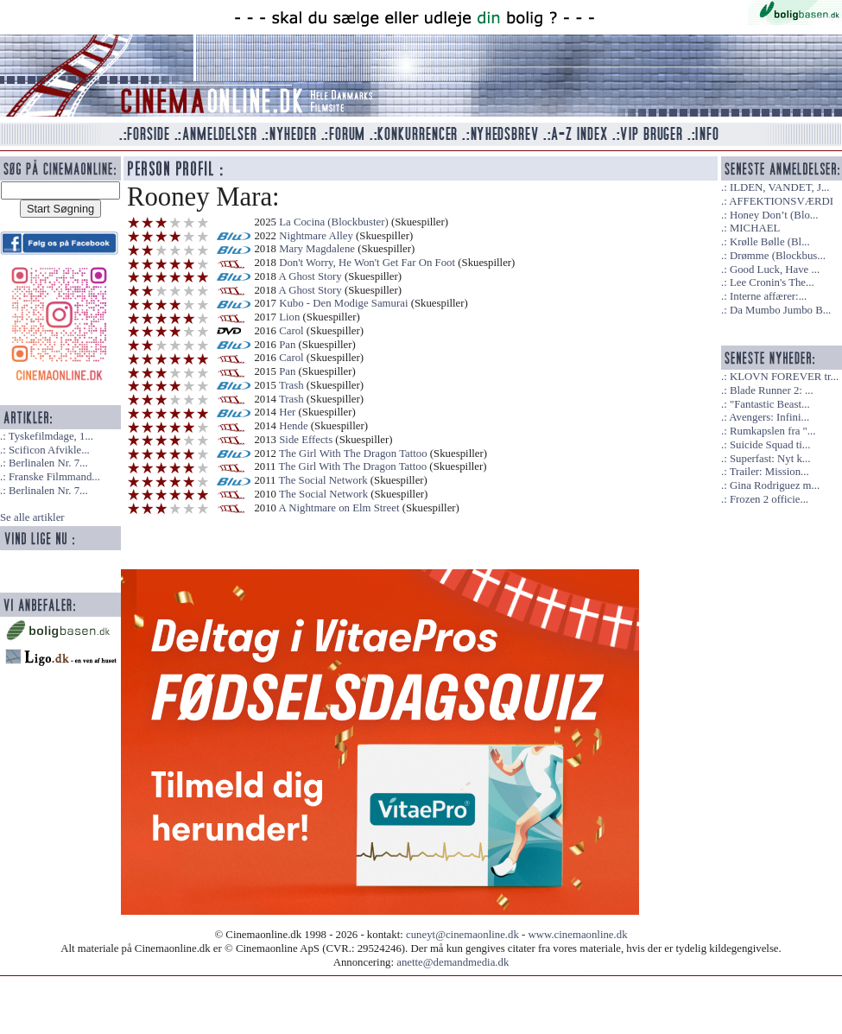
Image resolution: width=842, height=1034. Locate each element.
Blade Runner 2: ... (772, 390)
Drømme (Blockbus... (778, 256)
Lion (289, 317)
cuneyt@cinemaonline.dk (462, 935)
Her (287, 412)
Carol (291, 331)
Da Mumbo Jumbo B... (780, 310)
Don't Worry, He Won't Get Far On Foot (367, 263)
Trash (291, 385)
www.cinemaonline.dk (578, 935)
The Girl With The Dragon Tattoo (353, 453)
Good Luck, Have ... (775, 269)
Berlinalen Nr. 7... (48, 463)
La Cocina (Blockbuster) (334, 222)
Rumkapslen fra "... (772, 431)
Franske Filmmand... (54, 477)
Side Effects (305, 440)
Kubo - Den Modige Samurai (343, 303)
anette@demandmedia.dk (452, 962)
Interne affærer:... (768, 296)
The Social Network (323, 480)
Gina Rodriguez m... (775, 485)
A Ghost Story (310, 276)
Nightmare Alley (316, 236)
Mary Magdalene (317, 249)
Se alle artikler (32, 517)
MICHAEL (755, 228)
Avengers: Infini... (769, 417)
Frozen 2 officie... (769, 499)
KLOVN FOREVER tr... (784, 377)
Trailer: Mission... (769, 472)
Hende (293, 426)
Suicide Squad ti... (770, 445)
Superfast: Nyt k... (770, 459)
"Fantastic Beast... (770, 404)
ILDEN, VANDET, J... (780, 187)
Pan (287, 345)
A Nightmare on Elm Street (339, 508)
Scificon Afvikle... (49, 450)
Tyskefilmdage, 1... (51, 436)
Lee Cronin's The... (772, 282)
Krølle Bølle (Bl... (770, 242)
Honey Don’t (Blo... (774, 215)
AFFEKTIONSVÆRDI (781, 201)
